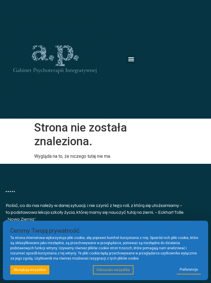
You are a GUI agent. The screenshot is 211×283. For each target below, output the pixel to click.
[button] (131, 59)
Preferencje (189, 270)
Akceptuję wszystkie (30, 270)
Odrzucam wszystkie (113, 270)
